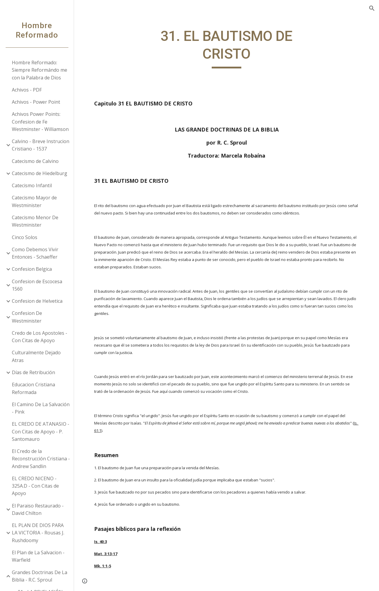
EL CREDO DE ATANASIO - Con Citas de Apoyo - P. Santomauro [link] (40, 431)
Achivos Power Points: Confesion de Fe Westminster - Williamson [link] (40, 121)
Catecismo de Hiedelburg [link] (39, 173)
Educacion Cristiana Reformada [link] (33, 388)
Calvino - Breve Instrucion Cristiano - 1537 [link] (40, 145)
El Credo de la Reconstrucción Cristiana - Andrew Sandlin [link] (41, 459)
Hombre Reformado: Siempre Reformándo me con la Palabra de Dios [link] (39, 70)
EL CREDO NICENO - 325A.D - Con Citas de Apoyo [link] (35, 486)
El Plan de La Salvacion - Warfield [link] (38, 556)
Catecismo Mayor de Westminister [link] (34, 201)
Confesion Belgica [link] (32, 269)
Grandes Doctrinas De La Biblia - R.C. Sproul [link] (39, 576)
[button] (372, 8)
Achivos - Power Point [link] (36, 102)
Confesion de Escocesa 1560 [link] (37, 285)
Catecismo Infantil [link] (32, 185)
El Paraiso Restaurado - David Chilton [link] (38, 509)
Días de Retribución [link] (33, 372)
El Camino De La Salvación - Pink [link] (41, 408)
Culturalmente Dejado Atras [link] (36, 356)
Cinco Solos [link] (24, 237)
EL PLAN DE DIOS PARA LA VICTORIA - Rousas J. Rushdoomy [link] (38, 533)
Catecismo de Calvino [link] (35, 161)
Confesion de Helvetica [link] (37, 301)
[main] (226, 48)
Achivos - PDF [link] (27, 90)
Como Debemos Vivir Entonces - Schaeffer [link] (35, 253)
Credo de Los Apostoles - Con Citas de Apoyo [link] (39, 337)
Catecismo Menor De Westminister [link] (35, 221)
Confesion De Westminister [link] (27, 317)
